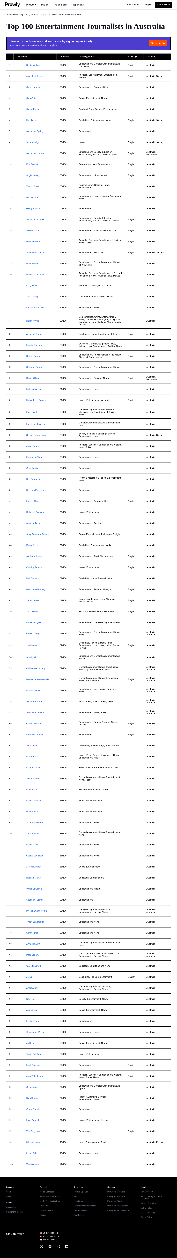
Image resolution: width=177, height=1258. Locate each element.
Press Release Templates (85, 1206)
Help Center (79, 1201)
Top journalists (60, 5)
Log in (148, 5)
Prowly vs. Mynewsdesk (117, 1206)
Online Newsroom (47, 1210)
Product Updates (81, 1192)
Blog (76, 1196)
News (8, 1196)
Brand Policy (146, 1217)
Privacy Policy (147, 1192)
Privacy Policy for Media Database (151, 1197)
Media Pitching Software (50, 1201)
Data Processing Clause (151, 1213)
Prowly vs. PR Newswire (118, 1210)
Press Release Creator (50, 1196)
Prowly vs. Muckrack (116, 1192)
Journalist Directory (14, 14)
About (8, 1192)
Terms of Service (148, 1203)
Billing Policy (146, 1208)
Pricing (44, 5)
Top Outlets (79, 1215)
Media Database (47, 1192)
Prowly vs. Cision (114, 1201)
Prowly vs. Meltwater (116, 1196)
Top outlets (78, 5)
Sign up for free (158, 43)
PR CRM (44, 1206)
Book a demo (133, 4)
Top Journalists (80, 1210)
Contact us (10, 1207)
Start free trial (163, 4)
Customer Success (14, 1212)
